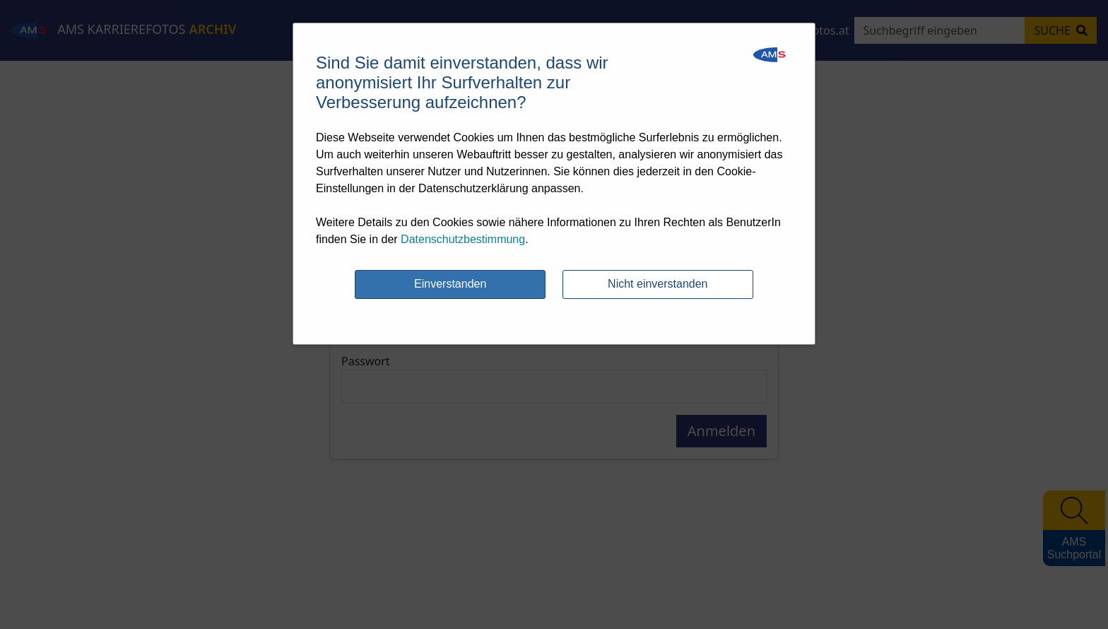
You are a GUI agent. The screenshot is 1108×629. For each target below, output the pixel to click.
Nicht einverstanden (657, 284)
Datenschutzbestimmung (463, 239)
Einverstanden (450, 284)
